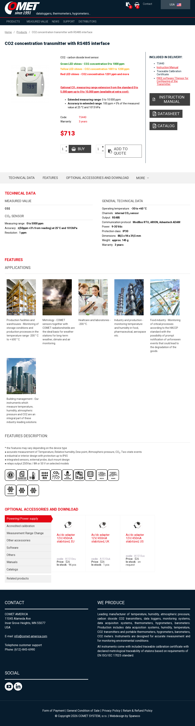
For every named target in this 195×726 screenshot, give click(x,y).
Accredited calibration (21, 526)
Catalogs (12, 569)
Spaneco (134, 716)
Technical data (21, 178)
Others (11, 555)
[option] (30, 84)
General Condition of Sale (83, 710)
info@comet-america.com (30, 636)
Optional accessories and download (97, 178)
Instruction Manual (167, 67)
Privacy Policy (111, 710)
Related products (18, 578)
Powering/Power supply (22, 518)
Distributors (87, 21)
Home (8, 32)
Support (69, 21)
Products (13, 21)
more (140, 178)
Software (12, 547)
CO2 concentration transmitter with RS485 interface (62, 32)
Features (50, 178)
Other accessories (18, 540)
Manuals (12, 562)
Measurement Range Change (25, 533)
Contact (147, 4)
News (55, 21)
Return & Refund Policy (137, 710)
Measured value (37, 21)
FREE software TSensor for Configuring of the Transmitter (172, 81)
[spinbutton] (64, 149)
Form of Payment (53, 710)
